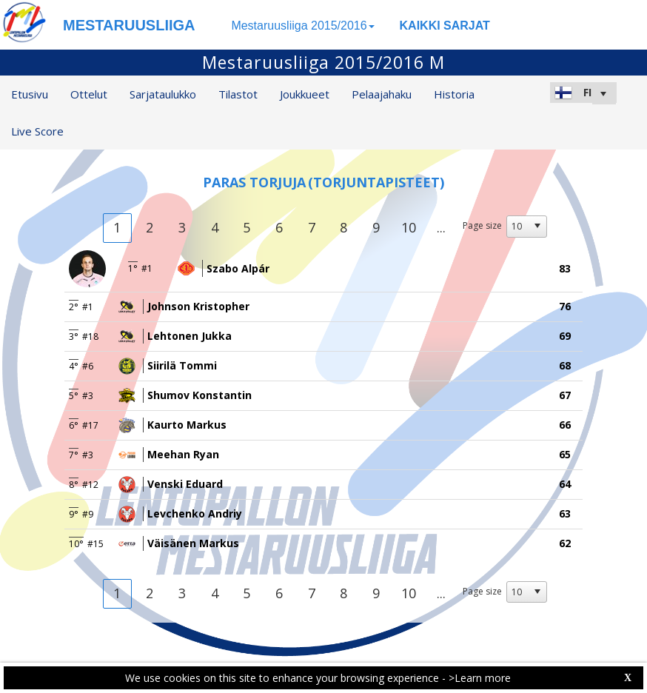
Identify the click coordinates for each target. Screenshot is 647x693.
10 (408, 227)
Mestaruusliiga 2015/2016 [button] (302, 25)
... (441, 227)
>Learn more (480, 678)
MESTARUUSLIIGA (129, 25)
